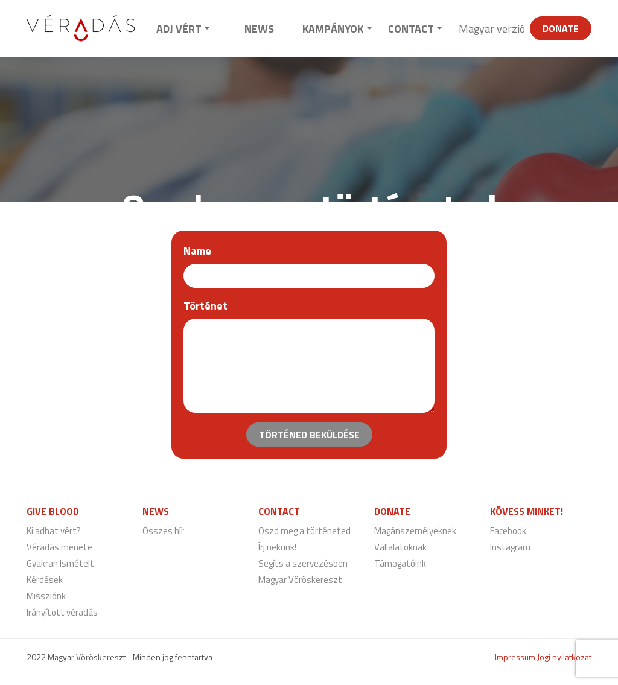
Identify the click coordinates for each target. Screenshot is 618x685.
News (259, 29)
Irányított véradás (62, 612)
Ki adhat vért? (54, 531)
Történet (205, 306)
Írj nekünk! (277, 547)
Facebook (508, 531)
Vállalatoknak (400, 547)
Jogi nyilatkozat (564, 657)
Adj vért (179, 29)
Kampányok (332, 29)
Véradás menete (59, 547)
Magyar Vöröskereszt (300, 580)
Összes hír (163, 531)
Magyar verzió (492, 29)
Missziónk (46, 596)
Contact (411, 29)
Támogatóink (400, 563)
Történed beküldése (309, 434)
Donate (561, 28)
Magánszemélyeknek (415, 531)
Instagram (510, 547)
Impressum (515, 657)
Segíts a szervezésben (303, 563)
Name (197, 251)
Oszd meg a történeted (304, 531)
